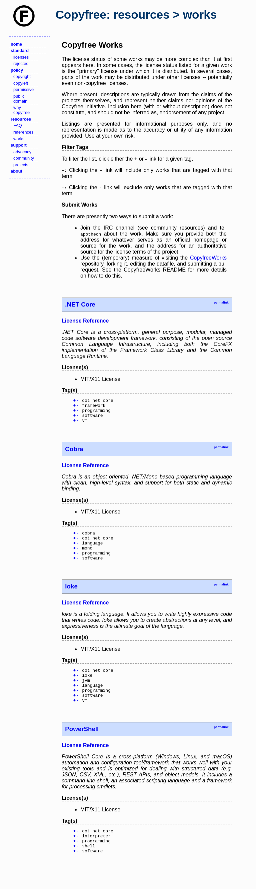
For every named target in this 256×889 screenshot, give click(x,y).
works (18, 138)
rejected (21, 63)
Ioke (71, 597)
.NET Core (80, 304)
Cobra (74, 453)
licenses (21, 57)
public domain (20, 99)
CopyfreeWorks (208, 258)
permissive (23, 89)
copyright (22, 76)
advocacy (22, 151)
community (23, 158)
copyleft (20, 83)
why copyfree (21, 110)
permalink (221, 302)
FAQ (17, 125)
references (23, 132)
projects (20, 164)
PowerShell (82, 746)
